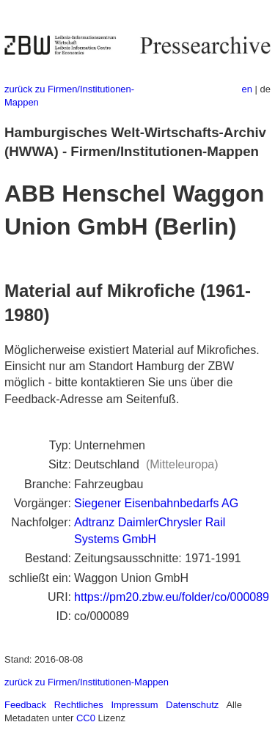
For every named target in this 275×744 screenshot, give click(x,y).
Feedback (25, 704)
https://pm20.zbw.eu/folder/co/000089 (171, 597)
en (247, 89)
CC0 (85, 717)
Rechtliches (78, 704)
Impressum (134, 704)
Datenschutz (192, 704)
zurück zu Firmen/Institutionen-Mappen (86, 682)
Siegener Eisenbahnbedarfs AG (156, 503)
